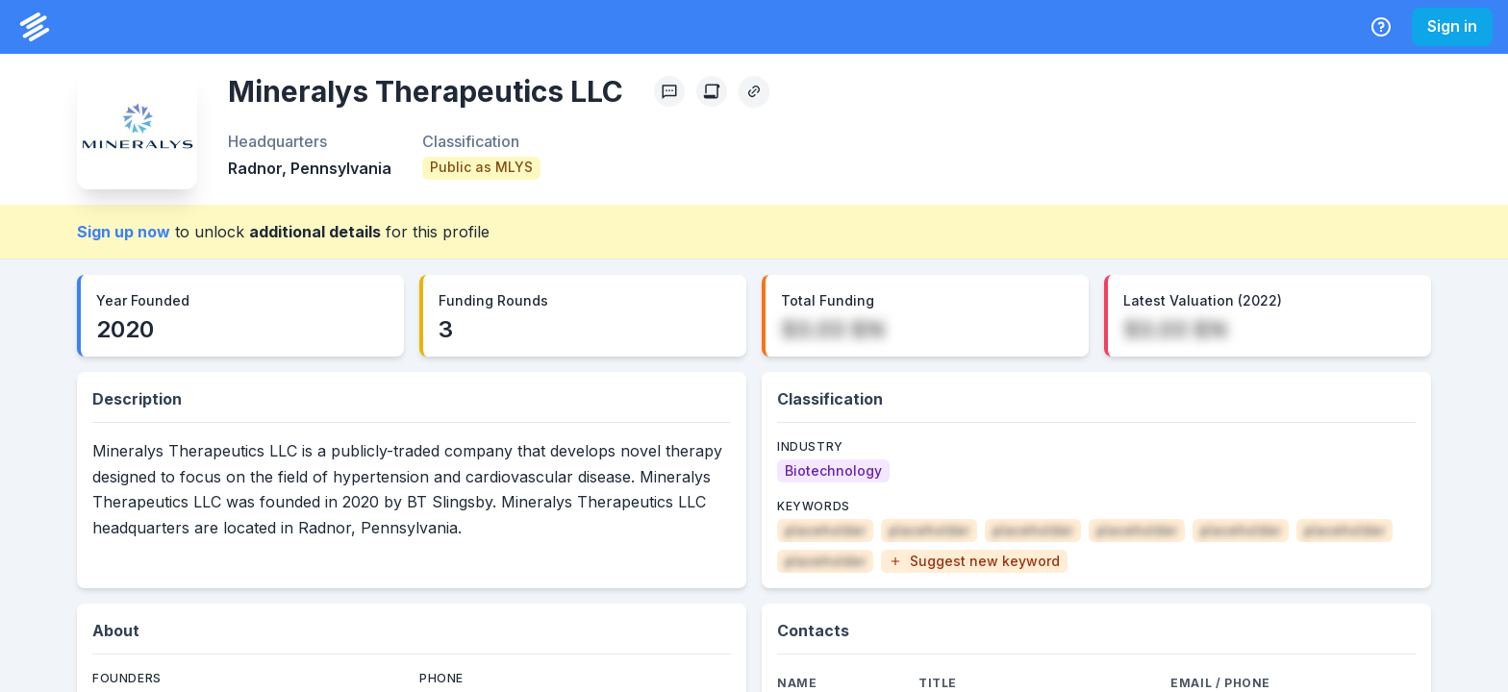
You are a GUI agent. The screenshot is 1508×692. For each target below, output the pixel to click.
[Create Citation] (711, 91)
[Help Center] (1381, 27)
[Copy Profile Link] (754, 91)
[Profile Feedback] (669, 91)
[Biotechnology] (833, 470)
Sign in (1452, 26)
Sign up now (123, 231)
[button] (974, 561)
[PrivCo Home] (34, 27)
